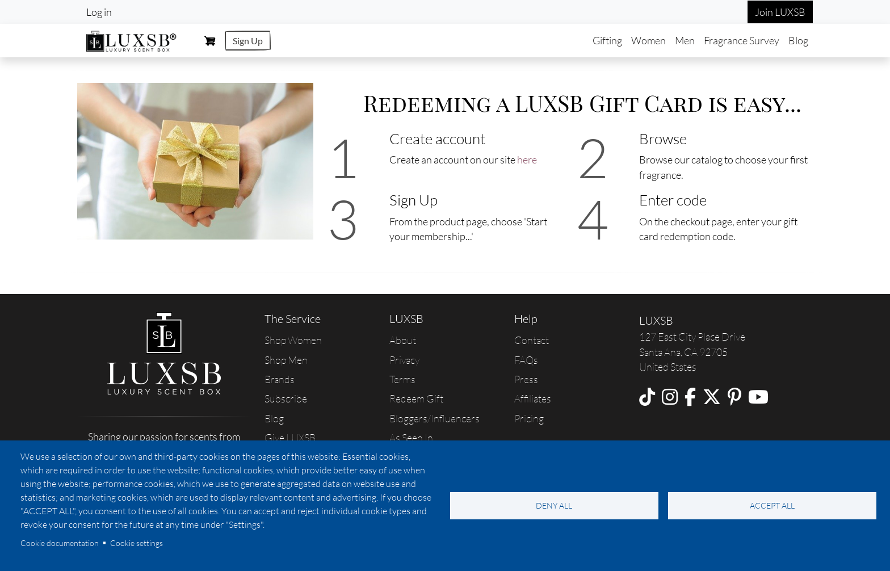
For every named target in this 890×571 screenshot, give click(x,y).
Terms (402, 379)
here (527, 159)
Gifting (607, 40)
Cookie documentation (59, 543)
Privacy (404, 360)
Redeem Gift (416, 398)
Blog (798, 40)
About (402, 340)
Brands (280, 379)
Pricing (529, 418)
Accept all (772, 505)
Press (526, 379)
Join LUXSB (780, 12)
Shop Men (286, 360)
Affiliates (532, 398)
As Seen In (411, 437)
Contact (531, 340)
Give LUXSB (290, 437)
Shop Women (293, 340)
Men (685, 40)
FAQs (526, 360)
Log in (99, 12)
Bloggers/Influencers (434, 418)
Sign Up (248, 40)
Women (648, 40)
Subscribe (286, 398)
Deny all (554, 505)
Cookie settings (136, 543)
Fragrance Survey (741, 40)
